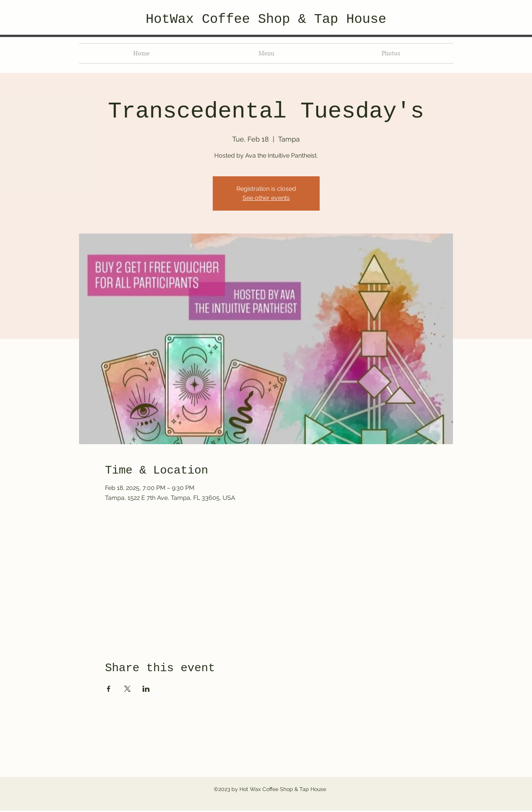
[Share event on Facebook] (108, 689)
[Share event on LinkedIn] (146, 689)
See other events (266, 197)
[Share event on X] (127, 689)
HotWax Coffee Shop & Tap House (266, 19)
